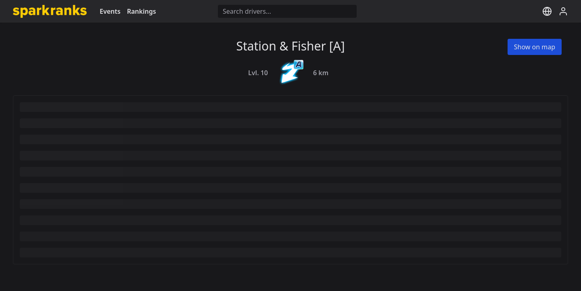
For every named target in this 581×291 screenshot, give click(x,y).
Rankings (141, 11)
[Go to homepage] (50, 11)
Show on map (534, 46)
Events (110, 11)
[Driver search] (287, 11)
